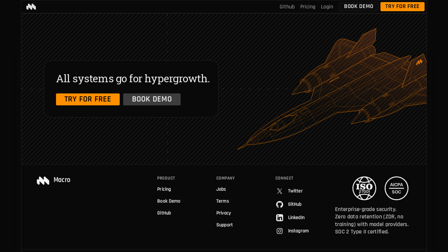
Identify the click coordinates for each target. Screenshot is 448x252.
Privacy (223, 213)
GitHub (164, 213)
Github (287, 6)
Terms (222, 201)
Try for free (402, 6)
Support (224, 225)
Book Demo (358, 6)
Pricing (307, 6)
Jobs (221, 189)
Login (327, 6)
